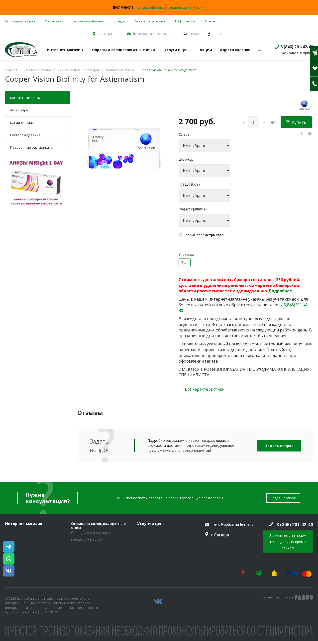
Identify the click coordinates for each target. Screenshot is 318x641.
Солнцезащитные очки (90, 532)
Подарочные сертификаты (31, 147)
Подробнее (280, 291)
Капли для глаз (22, 122)
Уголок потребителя (88, 21)
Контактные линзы (25, 97)
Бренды (119, 21)
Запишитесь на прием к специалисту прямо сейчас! (287, 541)
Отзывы (210, 21)
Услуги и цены (151, 523)
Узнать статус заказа (150, 21)
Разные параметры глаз (203, 235)
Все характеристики (204, 389)
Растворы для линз (25, 135)
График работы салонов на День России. (170, 7)
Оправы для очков (87, 540)
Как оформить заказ (20, 21)
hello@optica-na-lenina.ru (151, 34)
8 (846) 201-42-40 (296, 47)
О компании (54, 21)
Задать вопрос (279, 445)
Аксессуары (19, 110)
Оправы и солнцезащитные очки (98, 525)
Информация (185, 21)
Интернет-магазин (23, 523)
